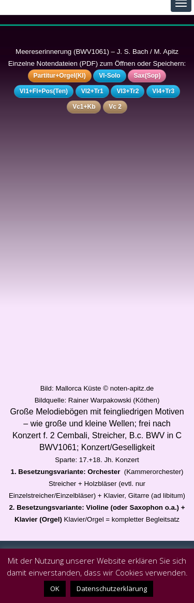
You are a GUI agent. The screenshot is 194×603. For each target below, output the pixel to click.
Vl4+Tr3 (163, 91)
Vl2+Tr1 (92, 91)
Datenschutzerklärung (112, 588)
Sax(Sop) (146, 75)
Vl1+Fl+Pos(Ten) (44, 91)
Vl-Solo (109, 75)
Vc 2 (115, 106)
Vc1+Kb (83, 106)
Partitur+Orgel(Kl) (60, 75)
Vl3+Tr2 (127, 91)
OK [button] (54, 588)
